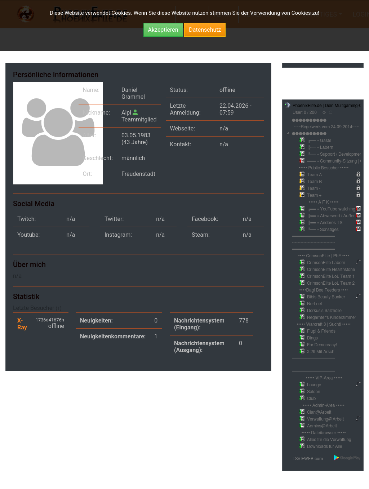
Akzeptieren (163, 29)
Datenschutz (205, 29)
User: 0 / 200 (305, 112)
